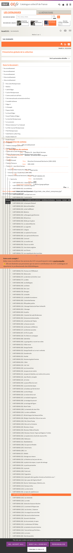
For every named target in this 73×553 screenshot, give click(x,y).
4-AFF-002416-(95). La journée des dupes (24, 386)
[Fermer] (36, 255)
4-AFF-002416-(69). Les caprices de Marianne (25, 235)
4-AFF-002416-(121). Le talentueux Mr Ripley (25, 524)
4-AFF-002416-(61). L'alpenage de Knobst (24, 182)
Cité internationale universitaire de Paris (18, 98)
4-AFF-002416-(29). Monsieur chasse (23, 427)
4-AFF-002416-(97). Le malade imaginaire (25, 397)
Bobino (8, 86)
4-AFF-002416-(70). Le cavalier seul (23, 241)
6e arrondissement (9, 71)
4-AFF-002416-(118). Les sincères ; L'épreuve (25, 509)
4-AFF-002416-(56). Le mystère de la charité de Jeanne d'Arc (30, 436)
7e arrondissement (9, 74)
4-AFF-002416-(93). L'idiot (20, 362)
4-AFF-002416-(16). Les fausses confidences (25, 327)
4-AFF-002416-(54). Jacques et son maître (25, 371)
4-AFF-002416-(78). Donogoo (21, 291)
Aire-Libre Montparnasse (13, 84)
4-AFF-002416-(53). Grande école (22, 353)
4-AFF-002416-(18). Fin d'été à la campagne (25, 336)
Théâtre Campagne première (14, 145)
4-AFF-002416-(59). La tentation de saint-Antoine (27, 527)
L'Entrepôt (9, 107)
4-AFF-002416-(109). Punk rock (21, 471)
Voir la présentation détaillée (58, 58)
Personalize (58, 544)
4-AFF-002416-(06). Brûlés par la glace (24, 221)
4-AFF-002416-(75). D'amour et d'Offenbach (25, 271)
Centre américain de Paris (13, 95)
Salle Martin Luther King (13, 134)
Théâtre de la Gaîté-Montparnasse (16, 151)
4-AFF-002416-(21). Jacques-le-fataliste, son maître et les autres (31, 374)
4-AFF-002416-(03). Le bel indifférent (23, 209)
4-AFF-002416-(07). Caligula (21, 230)
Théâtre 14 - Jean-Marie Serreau (15, 166)
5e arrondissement (9, 68)
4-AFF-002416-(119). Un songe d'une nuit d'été (26, 512)
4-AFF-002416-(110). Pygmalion (22, 474)
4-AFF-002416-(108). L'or (20, 450)
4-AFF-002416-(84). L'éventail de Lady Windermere (27, 315)
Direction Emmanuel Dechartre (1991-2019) (20, 175)
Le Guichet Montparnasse (13, 119)
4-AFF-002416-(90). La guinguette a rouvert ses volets (28, 341)
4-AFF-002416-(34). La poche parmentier (24, 465)
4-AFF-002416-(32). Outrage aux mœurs (24, 456)
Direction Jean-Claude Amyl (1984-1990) (20, 172)
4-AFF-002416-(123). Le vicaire (21, 533)
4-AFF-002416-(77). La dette (21, 280)
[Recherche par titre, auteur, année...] (34, 17)
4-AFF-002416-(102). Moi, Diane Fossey (24, 421)
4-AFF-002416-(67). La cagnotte (22, 227)
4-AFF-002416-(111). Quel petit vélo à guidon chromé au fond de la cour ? (34, 477)
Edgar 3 (8, 104)
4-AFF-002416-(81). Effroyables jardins (24, 303)
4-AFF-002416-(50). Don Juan (21, 288)
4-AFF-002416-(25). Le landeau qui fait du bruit (26, 389)
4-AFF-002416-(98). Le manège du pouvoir (25, 400)
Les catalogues (12, 12)
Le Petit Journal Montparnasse (15, 128)
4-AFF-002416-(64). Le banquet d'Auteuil (24, 203)
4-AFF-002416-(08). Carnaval (21, 238)
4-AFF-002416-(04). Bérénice (21, 212)
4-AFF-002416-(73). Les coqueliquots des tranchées (27, 253)
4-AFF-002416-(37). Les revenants (22, 495)
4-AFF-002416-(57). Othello (20, 453)
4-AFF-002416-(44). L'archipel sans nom (24, 194)
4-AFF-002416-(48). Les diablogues (23, 283)
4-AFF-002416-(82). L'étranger (21, 309)
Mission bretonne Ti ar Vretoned (15, 125)
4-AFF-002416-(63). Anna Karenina (23, 191)
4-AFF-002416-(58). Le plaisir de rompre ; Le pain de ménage (30, 462)
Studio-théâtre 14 (11, 137)
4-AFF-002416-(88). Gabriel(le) (21, 339)
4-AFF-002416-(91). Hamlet (20, 356)
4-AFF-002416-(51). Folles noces (22, 344)
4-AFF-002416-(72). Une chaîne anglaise (24, 247)
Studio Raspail (10, 140)
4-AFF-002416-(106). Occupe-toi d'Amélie (24, 445)
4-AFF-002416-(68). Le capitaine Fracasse (24, 233)
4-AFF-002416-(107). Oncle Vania (22, 447)
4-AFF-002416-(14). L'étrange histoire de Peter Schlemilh (29, 306)
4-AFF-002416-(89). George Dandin (23, 347)
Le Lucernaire (10, 122)
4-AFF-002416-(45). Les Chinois (21, 250)
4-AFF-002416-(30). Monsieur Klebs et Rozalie (26, 430)
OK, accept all (16, 544)
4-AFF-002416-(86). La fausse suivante (24, 324)
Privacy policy (36, 549)
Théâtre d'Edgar (11, 148)
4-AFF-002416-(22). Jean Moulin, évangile (25, 377)
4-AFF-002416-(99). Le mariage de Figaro (24, 403)
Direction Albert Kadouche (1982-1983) (19, 170)
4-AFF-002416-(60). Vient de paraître (23, 536)
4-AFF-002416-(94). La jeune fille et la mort (25, 383)
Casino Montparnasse (12, 92)
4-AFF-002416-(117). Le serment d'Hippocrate (26, 506)
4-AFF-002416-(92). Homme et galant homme (26, 359)
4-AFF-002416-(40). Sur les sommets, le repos (25, 521)
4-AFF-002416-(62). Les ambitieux (22, 188)
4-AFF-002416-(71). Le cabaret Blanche (24, 224)
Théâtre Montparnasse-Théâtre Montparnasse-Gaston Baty (23, 154)
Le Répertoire (46, 12)
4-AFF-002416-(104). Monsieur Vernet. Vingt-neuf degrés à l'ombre (32, 433)
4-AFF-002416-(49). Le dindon (21, 286)
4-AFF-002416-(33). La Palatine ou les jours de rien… (28, 459)
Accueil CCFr (5, 31)
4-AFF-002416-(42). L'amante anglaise (24, 185)
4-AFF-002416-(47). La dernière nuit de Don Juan (27, 277)
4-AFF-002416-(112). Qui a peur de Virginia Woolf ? (27, 480)
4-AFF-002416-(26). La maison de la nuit (24, 394)
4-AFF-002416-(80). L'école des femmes (24, 300)
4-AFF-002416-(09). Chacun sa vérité (23, 244)
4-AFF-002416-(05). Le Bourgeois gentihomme (26, 215)
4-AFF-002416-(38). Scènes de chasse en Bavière (26, 503)
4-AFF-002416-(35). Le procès (21, 468)
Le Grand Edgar (10, 113)
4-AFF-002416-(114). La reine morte (23, 489)
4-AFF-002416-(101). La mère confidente (24, 412)
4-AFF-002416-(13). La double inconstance (25, 297)
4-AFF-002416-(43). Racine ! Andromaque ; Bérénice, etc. (29, 483)
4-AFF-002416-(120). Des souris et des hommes (26, 515)
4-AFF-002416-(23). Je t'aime (21, 380)
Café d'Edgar (10, 89)
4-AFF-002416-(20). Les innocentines (23, 368)
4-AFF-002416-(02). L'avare (20, 200)
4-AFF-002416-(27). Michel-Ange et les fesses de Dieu (28, 415)
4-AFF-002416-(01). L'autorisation (22, 197)
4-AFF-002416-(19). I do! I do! (21, 365)
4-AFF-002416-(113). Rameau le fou (23, 486)
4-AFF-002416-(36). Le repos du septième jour (26, 492)
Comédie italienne (11, 101)
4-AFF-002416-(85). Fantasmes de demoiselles (26, 318)
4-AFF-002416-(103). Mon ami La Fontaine (25, 424)
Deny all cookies (38, 544)
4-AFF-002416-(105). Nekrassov (22, 439)
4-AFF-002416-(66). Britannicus (22, 218)
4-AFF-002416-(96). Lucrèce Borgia (23, 392)
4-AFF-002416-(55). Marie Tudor (22, 406)
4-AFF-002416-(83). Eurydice (21, 312)
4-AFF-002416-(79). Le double (21, 294)
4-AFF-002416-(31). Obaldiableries (22, 442)
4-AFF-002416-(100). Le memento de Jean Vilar (26, 409)
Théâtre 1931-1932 (11, 157)
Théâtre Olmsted (11, 160)
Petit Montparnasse (12, 131)
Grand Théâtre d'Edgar (12, 116)
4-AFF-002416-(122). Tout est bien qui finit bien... (27, 530)
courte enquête (58, 261)
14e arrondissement (9, 80)
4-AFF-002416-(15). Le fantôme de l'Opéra (25, 321)
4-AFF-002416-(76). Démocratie (22, 274)
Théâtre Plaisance (11, 163)
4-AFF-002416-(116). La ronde (21, 501)
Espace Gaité (10, 110)
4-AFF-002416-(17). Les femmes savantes (24, 330)
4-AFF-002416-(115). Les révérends (22, 498)
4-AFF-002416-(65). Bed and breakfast (23, 206)
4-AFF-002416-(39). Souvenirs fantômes (24, 518)
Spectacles (13, 179)
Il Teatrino (9, 142)
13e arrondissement (9, 77)
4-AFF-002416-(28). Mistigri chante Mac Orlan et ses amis (29, 418)
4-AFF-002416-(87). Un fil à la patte (23, 333)
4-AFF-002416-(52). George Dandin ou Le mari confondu (29, 350)
